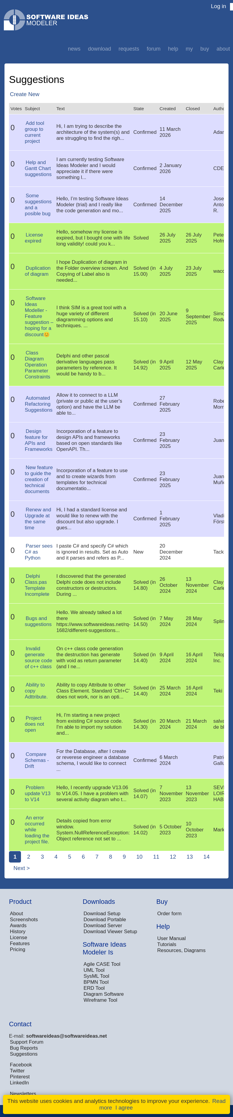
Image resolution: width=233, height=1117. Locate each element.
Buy (204, 49)
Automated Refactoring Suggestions (38, 404)
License (18, 937)
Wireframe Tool (100, 1000)
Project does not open (34, 724)
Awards (18, 925)
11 (156, 857)
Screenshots (24, 919)
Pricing (17, 949)
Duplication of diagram (38, 271)
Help (173, 49)
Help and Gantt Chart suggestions (38, 168)
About (223, 49)
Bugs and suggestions (38, 621)
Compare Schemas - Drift (37, 760)
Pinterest (20, 1077)
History (17, 931)
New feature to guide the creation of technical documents (39, 479)
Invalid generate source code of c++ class (38, 657)
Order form (169, 913)
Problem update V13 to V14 (38, 793)
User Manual (171, 938)
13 (190, 857)
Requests (129, 49)
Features (20, 943)
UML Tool (94, 970)
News (74, 49)
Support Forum (26, 1042)
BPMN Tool (96, 982)
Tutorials (166, 944)
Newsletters (23, 1094)
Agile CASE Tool (102, 964)
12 (173, 857)
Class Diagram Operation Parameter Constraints (37, 365)
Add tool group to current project (34, 132)
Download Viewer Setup (110, 931)
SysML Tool (96, 976)
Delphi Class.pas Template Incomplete (37, 585)
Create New (25, 94)
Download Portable (105, 919)
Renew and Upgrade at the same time (38, 519)
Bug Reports (24, 1048)
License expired (34, 238)
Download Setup (102, 913)
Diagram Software (104, 994)
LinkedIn (19, 1083)
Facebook (21, 1065)
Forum (154, 49)
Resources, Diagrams (181, 950)
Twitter (17, 1071)
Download (99, 49)
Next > (21, 868)
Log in (218, 6)
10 (139, 857)
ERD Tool (94, 988)
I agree (124, 1107)
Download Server (103, 925)
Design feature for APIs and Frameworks (38, 440)
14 (206, 857)
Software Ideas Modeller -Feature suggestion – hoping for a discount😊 (39, 316)
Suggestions (23, 1054)
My (189, 49)
